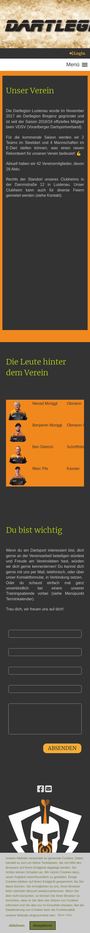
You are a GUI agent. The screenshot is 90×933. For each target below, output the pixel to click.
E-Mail (12, 663)
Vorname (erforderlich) (23, 626)
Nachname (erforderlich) (25, 644)
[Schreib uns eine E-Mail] (48, 789)
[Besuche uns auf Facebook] (40, 789)
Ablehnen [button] (17, 925)
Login (77, 53)
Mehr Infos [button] (65, 915)
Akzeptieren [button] (43, 925)
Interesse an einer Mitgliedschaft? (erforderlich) (41, 700)
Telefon (13, 681)
